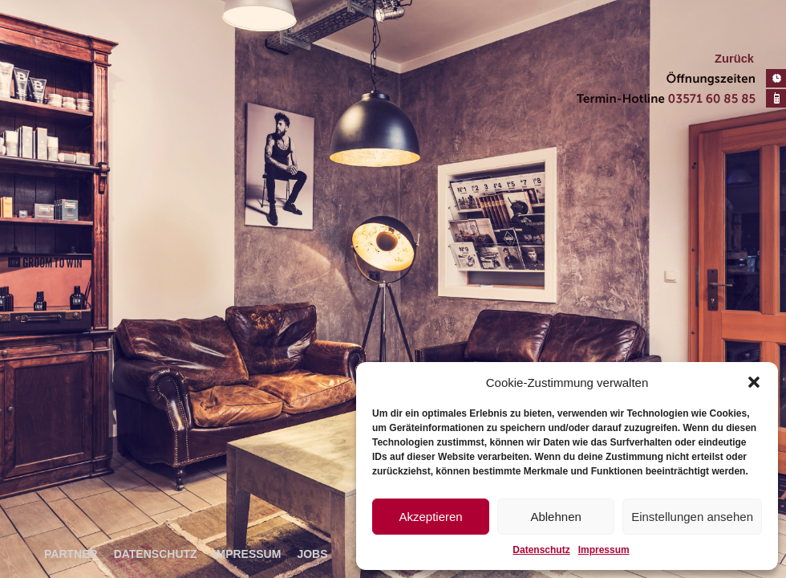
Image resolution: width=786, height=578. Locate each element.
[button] (754, 382)
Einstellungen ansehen (692, 516)
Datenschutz (541, 550)
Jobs (312, 553)
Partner (71, 553)
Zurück (734, 58)
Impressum (604, 550)
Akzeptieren (430, 516)
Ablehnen (555, 516)
